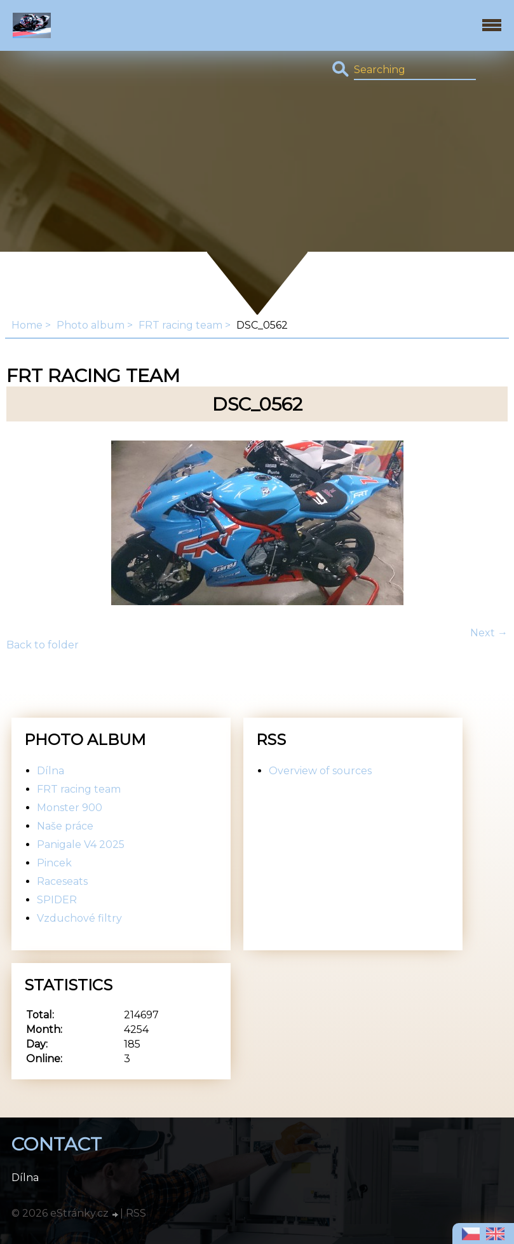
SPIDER (57, 900)
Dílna (50, 771)
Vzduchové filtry (79, 918)
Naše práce (65, 826)
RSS (136, 1213)
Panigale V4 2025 (81, 844)
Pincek (54, 863)
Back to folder (42, 645)
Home (27, 325)
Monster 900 (69, 808)
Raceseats (62, 881)
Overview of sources (320, 771)
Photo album (91, 325)
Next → (489, 633)
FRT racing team (180, 325)
